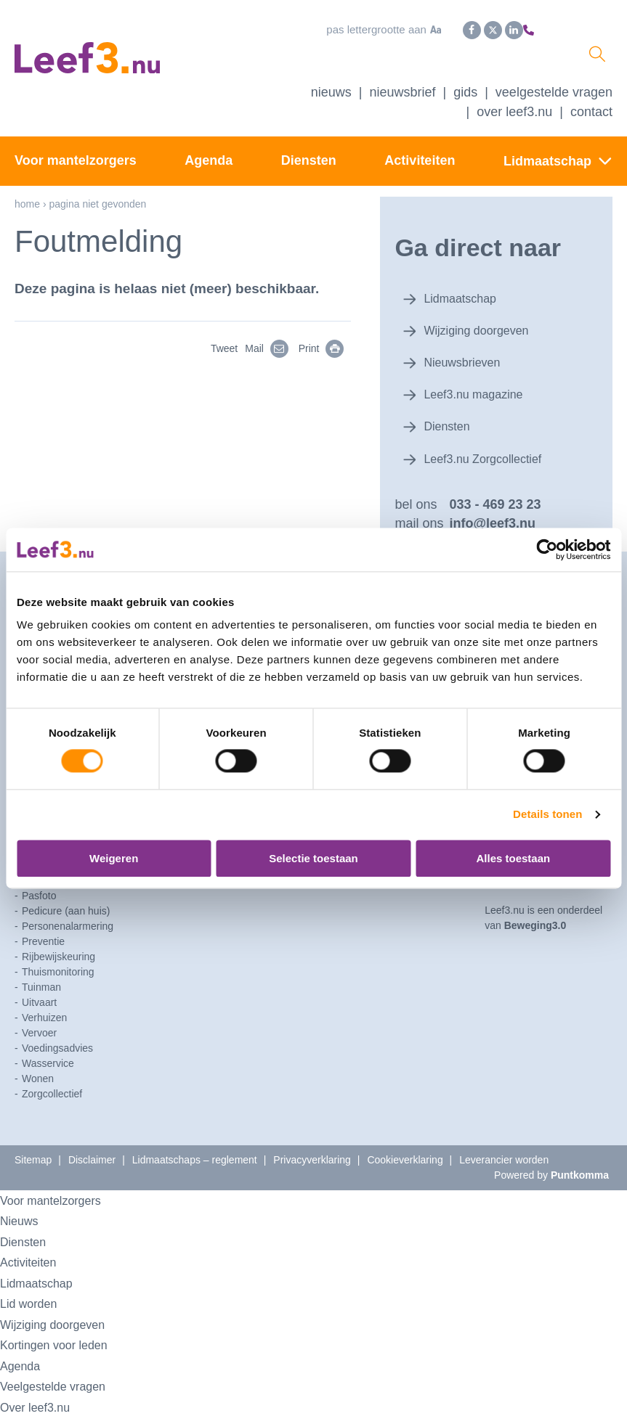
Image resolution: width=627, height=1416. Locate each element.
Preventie (43, 919)
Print (329, 355)
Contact (591, 119)
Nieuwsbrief (402, 99)
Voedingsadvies (57, 1025)
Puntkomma (580, 1152)
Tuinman (41, 964)
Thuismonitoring (58, 949)
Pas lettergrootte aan (345, 28)
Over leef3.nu (41, 1384)
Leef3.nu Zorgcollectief (482, 432)
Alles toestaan (513, 858)
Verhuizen (44, 995)
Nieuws (331, 99)
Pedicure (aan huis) (66, 888)
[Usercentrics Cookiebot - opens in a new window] (546, 549)
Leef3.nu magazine (471, 379)
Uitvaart (39, 980)
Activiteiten (419, 167)
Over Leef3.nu (514, 119)
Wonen (38, 1056)
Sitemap (33, 1137)
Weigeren (113, 858)
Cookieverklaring (404, 1137)
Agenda (208, 167)
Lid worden (34, 1281)
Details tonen (547, 815)
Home (27, 211)
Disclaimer (92, 1137)
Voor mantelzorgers (76, 167)
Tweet (224, 355)
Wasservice (48, 1041)
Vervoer (39, 1010)
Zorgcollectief (52, 1071)
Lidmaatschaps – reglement (194, 1137)
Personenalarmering (67, 903)
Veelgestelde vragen (553, 99)
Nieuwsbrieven (459, 352)
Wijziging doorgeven (475, 325)
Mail (274, 355)
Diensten (308, 167)
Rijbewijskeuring (58, 934)
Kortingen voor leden (63, 1322)
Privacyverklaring (312, 1137)
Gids (465, 99)
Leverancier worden (504, 1137)
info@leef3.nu (492, 501)
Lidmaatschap (547, 168)
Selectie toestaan (313, 858)
